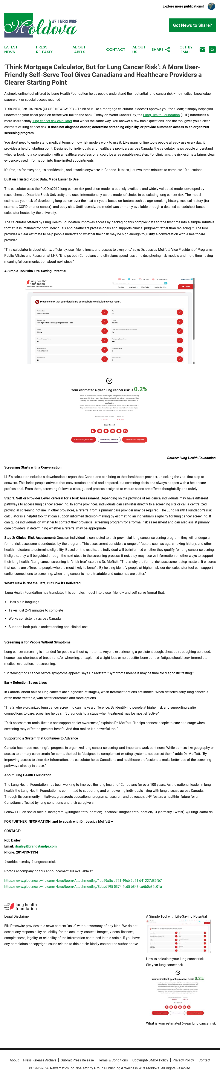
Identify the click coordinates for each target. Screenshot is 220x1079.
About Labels (79, 49)
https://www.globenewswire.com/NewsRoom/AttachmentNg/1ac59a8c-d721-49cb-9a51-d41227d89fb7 (83, 881)
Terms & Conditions (113, 1060)
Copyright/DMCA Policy (150, 1060)
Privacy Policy (183, 1060)
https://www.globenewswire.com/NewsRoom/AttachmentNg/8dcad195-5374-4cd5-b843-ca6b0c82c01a (83, 887)
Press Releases (44, 49)
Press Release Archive (39, 1060)
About (14, 1060)
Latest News (11, 49)
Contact (115, 49)
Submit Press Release (77, 1060)
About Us (139, 49)
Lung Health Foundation (161, 115)
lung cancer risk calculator (52, 121)
